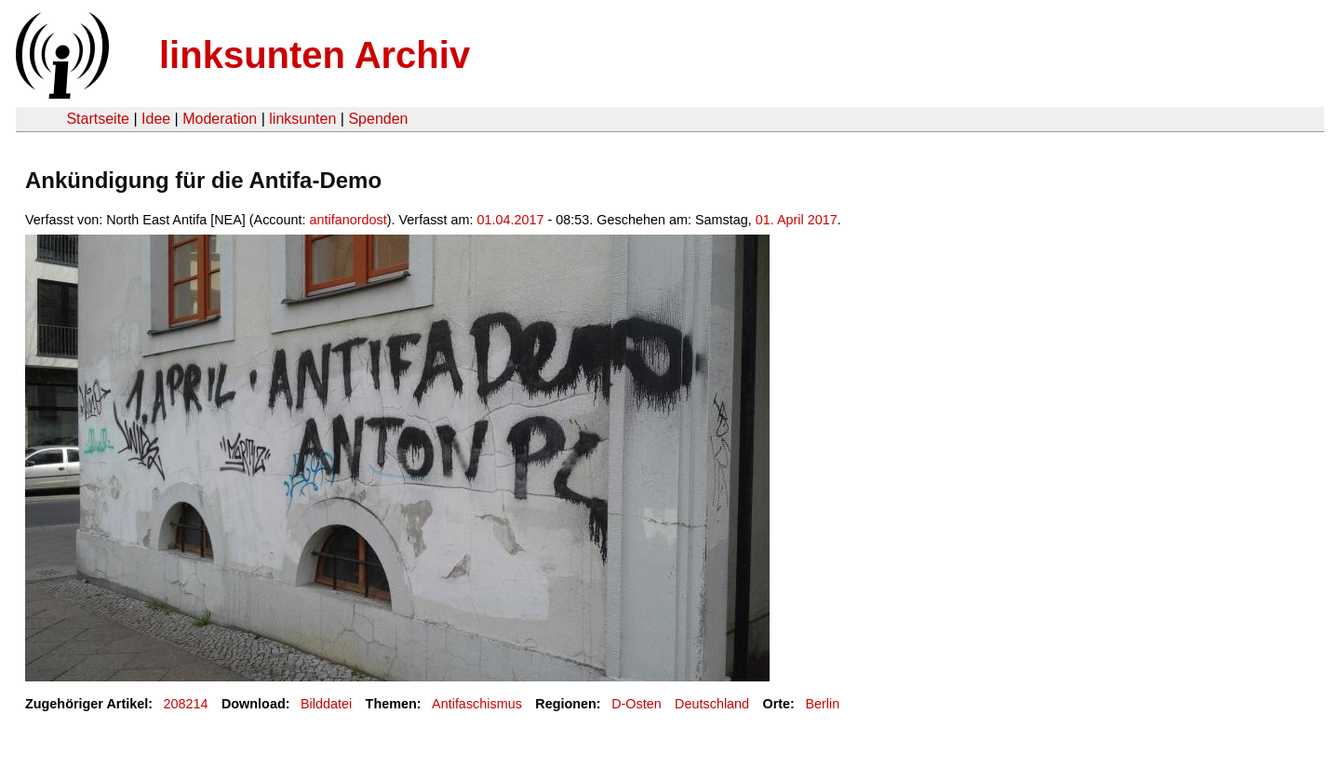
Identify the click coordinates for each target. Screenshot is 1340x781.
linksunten (302, 119)
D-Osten (636, 703)
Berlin (822, 703)
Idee (155, 119)
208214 (186, 703)
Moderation (219, 119)
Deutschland (712, 703)
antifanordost (348, 219)
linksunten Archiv (314, 54)
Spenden (378, 119)
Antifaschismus (477, 703)
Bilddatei (326, 703)
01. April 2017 (797, 219)
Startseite (97, 119)
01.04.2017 (510, 219)
